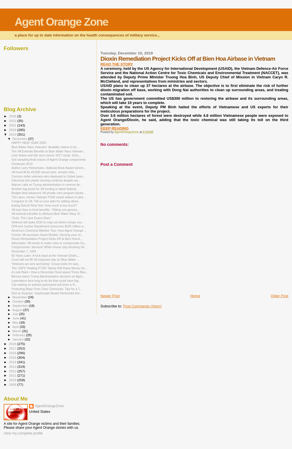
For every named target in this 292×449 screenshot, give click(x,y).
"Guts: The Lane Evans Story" (31, 218)
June (16, 318)
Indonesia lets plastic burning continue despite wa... (45, 180)
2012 (13, 371)
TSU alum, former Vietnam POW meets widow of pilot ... (48, 197)
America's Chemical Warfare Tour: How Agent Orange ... (49, 230)
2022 (13, 121)
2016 (13, 353)
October (19, 301)
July (16, 314)
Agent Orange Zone (61, 22)
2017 (13, 348)
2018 (13, 344)
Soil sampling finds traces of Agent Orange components (48, 159)
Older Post (279, 296)
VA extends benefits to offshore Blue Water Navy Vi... (46, 213)
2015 (13, 357)
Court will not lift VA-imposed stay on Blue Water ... (45, 259)
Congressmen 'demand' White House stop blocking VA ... (49, 247)
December (20, 138)
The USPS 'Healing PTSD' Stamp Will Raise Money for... (49, 268)
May (16, 322)
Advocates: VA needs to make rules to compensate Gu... (49, 243)
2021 (13, 125)
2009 (13, 384)
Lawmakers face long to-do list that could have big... (46, 280)
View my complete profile (23, 433)
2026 (13, 116)
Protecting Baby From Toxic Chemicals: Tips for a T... (46, 289)
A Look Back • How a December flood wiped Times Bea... (49, 272)
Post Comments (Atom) (142, 306)
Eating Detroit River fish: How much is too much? (44, 205)
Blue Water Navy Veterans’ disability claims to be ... (45, 147)
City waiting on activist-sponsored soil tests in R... (44, 284)
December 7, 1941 (23, 251)
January (19, 339)
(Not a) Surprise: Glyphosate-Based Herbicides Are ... (47, 293)
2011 (13, 375)
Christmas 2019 (22, 164)
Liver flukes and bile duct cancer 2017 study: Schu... (46, 155)
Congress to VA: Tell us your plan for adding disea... (45, 201)
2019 (13, 134)
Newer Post (109, 296)
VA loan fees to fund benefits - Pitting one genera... (45, 209)
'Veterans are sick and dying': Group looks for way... (45, 264)
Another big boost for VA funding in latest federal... (44, 189)
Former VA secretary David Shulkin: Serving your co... (47, 234)
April (16, 326)
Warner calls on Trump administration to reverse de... (46, 184)
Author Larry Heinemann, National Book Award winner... (48, 168)
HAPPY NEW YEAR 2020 (28, 142)
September (21, 305)
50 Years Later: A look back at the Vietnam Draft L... (45, 255)
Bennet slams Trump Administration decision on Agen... (48, 276)
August (18, 310)
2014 (13, 362)
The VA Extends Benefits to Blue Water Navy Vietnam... (48, 151)
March (17, 331)
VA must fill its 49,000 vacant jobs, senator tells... (44, 172)
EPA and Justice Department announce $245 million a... (48, 226)
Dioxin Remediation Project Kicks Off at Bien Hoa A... (46, 238)
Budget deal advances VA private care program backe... (48, 193)
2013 (13, 366)
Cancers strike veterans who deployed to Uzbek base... (48, 176)
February (19, 335)
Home (195, 296)
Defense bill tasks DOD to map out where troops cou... (47, 222)
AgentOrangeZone (49, 406)
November (20, 297)
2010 (13, 380)
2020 (13, 130)
